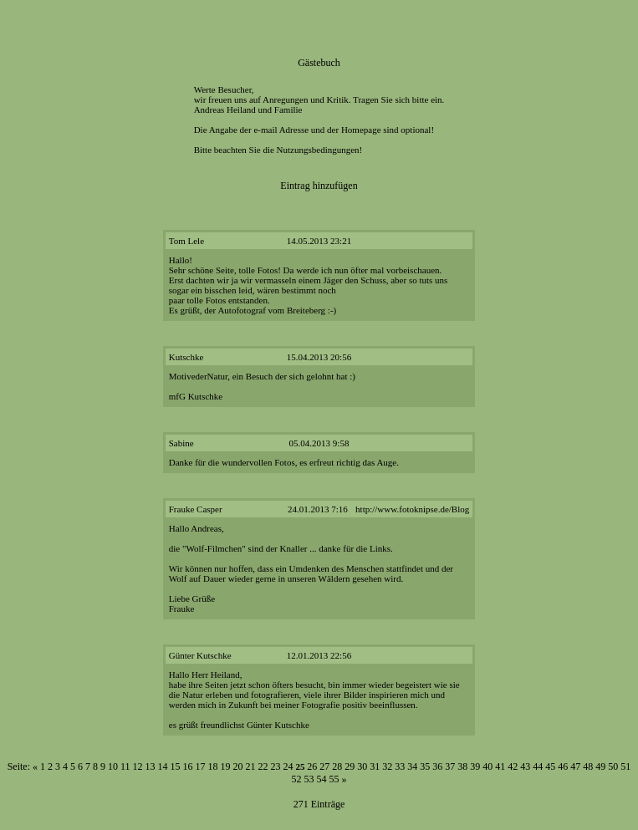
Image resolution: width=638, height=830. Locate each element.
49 (600, 766)
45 (550, 766)
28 (337, 766)
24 (288, 766)
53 (309, 779)
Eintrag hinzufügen (318, 185)
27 (324, 766)
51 (625, 766)
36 (437, 766)
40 (487, 766)
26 (312, 766)
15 (176, 766)
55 (334, 779)
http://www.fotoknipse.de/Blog (412, 509)
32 (387, 766)
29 (350, 766)
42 (513, 766)
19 (226, 766)
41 (500, 766)
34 (412, 766)
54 (322, 779)
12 (138, 766)
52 (297, 779)
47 (575, 766)
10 (113, 766)
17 (201, 766)
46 (563, 766)
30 (362, 766)
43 (525, 766)
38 (462, 766)
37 (450, 766)
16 (188, 766)
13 (150, 766)
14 (163, 766)
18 (213, 766)
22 (263, 766)
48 (588, 766)
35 (425, 766)
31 (375, 766)
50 (613, 766)
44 (538, 766)
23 (276, 766)
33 (400, 766)
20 (238, 766)
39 (475, 766)
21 (251, 766)
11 (125, 766)
